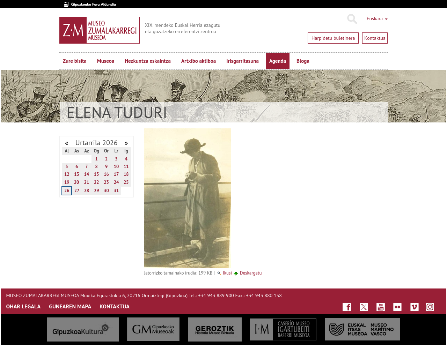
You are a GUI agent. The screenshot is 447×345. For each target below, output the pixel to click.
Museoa (105, 61)
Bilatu (352, 19)
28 (86, 191)
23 (106, 182)
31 (116, 191)
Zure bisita (75, 61)
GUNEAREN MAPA (70, 306)
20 (76, 182)
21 (86, 182)
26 (66, 191)
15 (96, 174)
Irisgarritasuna (242, 61)
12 (66, 174)
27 (77, 191)
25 (126, 182)
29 (96, 191)
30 (106, 191)
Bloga (302, 61)
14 (86, 174)
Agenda (277, 61)
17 (116, 174)
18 (126, 174)
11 (126, 167)
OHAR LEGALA (23, 306)
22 (96, 182)
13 (76, 174)
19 (66, 182)
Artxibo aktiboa (198, 61)
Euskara (377, 18)
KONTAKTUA (115, 306)
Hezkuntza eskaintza (148, 61)
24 (116, 182)
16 (106, 174)
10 (116, 167)
